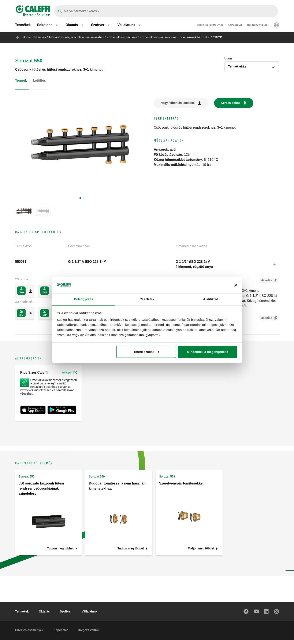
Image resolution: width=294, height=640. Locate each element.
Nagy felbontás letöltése (178, 103)
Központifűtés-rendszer (122, 37)
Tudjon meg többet (60, 548)
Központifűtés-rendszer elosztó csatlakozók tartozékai (174, 37)
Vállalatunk (89, 611)
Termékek (23, 25)
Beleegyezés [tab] (83, 299)
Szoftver (65, 611)
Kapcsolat (235, 25)
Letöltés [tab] (39, 80)
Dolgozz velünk (258, 25)
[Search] (166, 11)
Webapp (69, 372)
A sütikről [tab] (210, 299)
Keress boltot (230, 103)
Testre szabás (146, 352)
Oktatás (44, 611)
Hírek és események (210, 25)
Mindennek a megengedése (207, 352)
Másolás (265, 281)
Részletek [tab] (146, 299)
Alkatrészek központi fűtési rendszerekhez (76, 37)
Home (27, 37)
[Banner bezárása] (235, 285)
